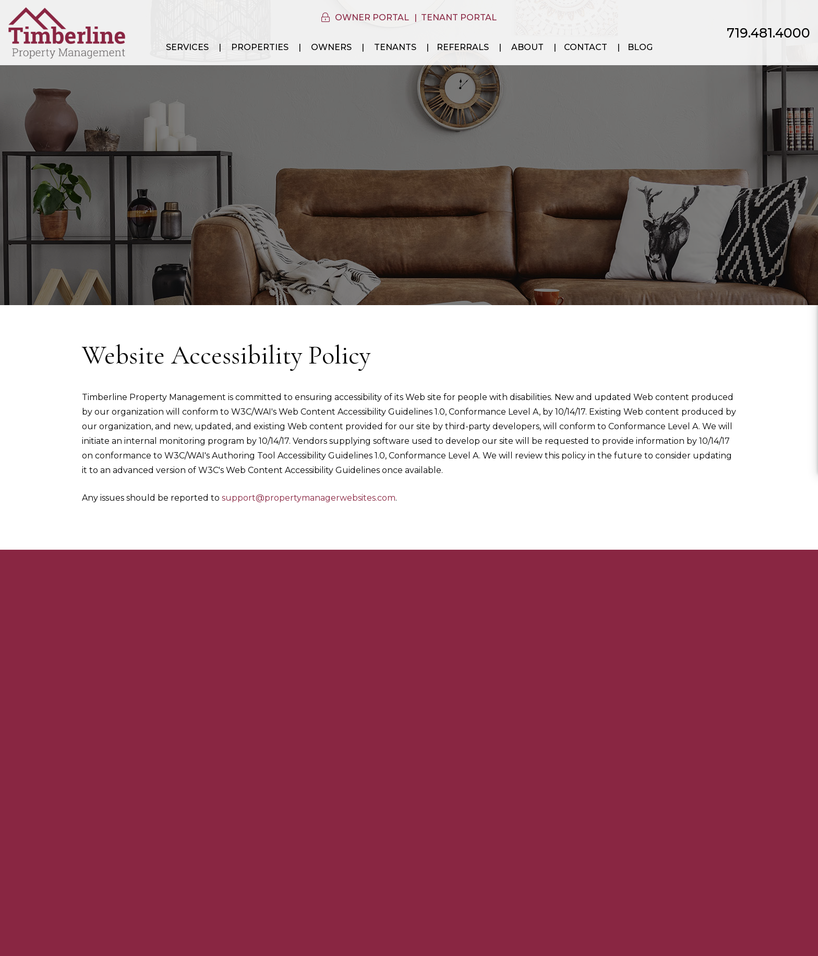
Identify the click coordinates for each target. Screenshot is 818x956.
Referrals (463, 47)
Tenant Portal (459, 17)
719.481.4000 (768, 33)
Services (187, 47)
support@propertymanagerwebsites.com (308, 498)
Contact (585, 47)
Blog (640, 47)
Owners (331, 47)
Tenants (395, 47)
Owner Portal (372, 17)
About (527, 47)
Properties (259, 47)
